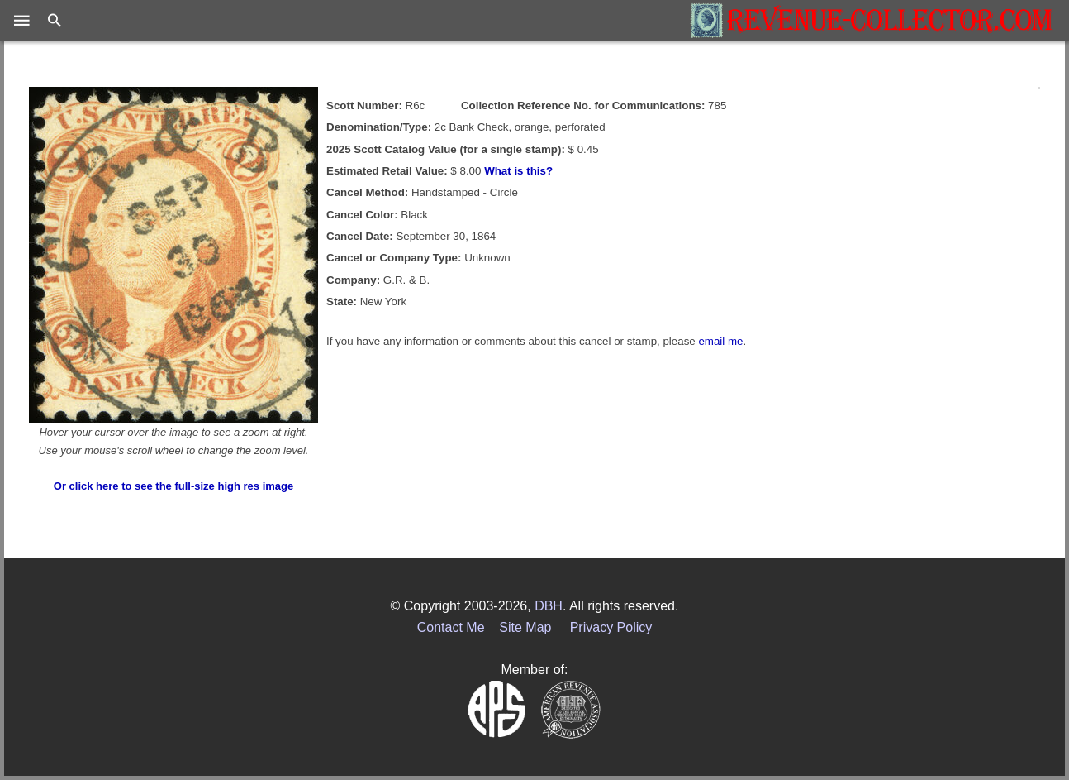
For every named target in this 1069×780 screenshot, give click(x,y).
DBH (548, 606)
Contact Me (451, 627)
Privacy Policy (611, 627)
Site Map (525, 627)
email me (720, 341)
